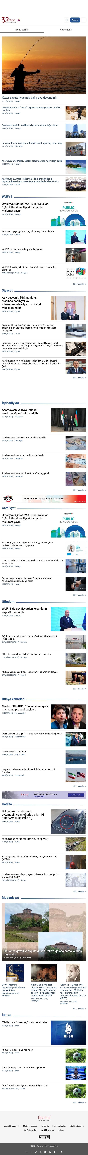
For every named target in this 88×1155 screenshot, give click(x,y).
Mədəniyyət (10, 898)
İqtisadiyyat (10, 403)
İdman (6, 1015)
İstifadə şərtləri (30, 1130)
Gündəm (8, 601)
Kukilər (61, 1130)
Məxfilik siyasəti (47, 1130)
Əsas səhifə (22, 29)
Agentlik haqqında (11, 1126)
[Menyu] (83, 19)
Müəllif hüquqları (77, 1126)
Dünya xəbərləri (13, 699)
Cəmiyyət (9, 508)
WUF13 (7, 197)
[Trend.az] (11, 20)
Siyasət (7, 290)
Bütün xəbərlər (78, 284)
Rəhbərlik (45, 1126)
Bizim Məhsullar (59, 1126)
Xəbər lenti (66, 29)
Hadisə (7, 804)
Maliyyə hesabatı (30, 1126)
